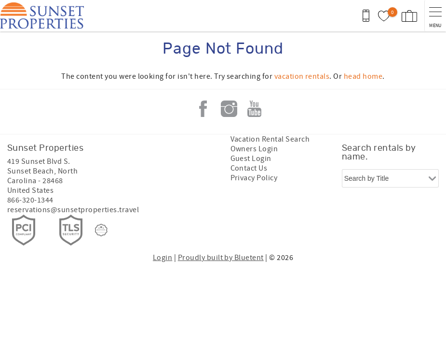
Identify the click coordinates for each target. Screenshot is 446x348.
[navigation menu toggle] (435, 15)
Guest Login (250, 158)
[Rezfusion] (101, 230)
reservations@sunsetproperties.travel (73, 210)
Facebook (203, 108)
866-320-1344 (30, 200)
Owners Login (254, 149)
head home (363, 76)
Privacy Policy (254, 178)
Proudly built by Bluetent (221, 257)
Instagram (229, 108)
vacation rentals (302, 76)
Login (162, 257)
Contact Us (249, 168)
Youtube (254, 108)
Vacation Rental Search (270, 139)
